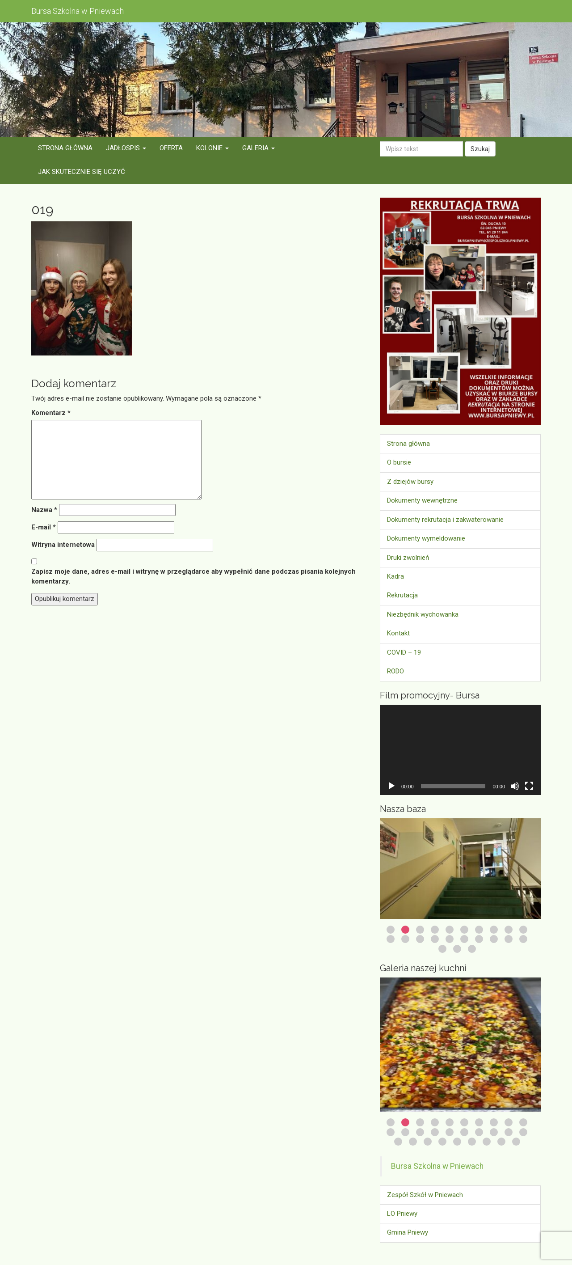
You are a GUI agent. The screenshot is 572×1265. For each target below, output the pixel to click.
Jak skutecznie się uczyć (81, 172)
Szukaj (480, 148)
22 (457, 949)
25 (457, 1142)
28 (501, 1142)
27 (487, 1142)
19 (509, 939)
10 (523, 930)
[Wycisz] (514, 786)
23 (472, 949)
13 (420, 939)
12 (405, 939)
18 (494, 939)
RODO (395, 671)
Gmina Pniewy (407, 1232)
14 (435, 939)
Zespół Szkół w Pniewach (425, 1195)
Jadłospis (126, 148)
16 (464, 939)
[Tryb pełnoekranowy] (529, 786)
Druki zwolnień (408, 558)
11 (391, 939)
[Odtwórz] (391, 786)
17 (479, 939)
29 (516, 1142)
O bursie (399, 462)
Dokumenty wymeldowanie (426, 538)
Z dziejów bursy (410, 482)
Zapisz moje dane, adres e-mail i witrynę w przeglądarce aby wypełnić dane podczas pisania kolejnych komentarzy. (193, 576)
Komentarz (51, 413)
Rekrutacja (402, 595)
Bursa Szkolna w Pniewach (437, 1166)
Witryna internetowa (63, 545)
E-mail (43, 527)
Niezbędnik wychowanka (422, 614)
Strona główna (65, 148)
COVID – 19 (404, 652)
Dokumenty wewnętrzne (422, 500)
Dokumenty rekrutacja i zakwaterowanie (445, 520)
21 (442, 949)
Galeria (258, 148)
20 (523, 939)
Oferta (171, 148)
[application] (460, 750)
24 (442, 1142)
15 (450, 939)
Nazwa (44, 510)
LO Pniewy (402, 1214)
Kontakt (398, 633)
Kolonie (212, 148)
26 (472, 1142)
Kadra (395, 576)
